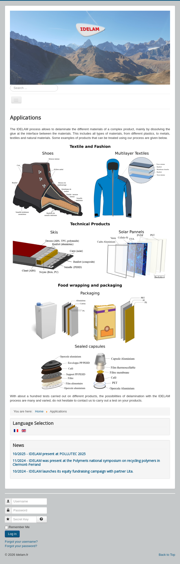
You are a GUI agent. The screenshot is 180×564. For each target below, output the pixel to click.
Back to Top (167, 554)
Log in (12, 534)
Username (10, 499)
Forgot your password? (21, 546)
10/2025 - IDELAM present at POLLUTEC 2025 (49, 453)
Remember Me (19, 527)
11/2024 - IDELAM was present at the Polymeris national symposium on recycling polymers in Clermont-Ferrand (86, 462)
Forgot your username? (21, 541)
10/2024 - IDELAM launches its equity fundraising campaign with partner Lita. (73, 471)
